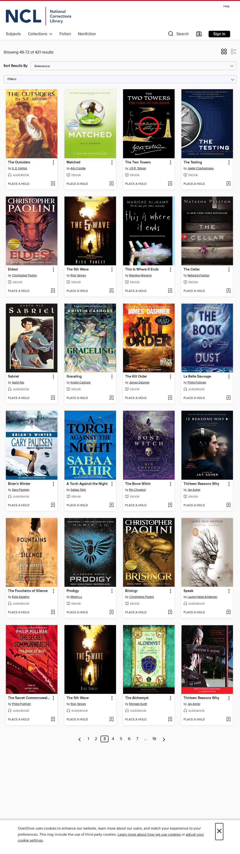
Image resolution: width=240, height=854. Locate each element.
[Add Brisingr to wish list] (170, 613)
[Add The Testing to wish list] (228, 184)
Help (226, 6)
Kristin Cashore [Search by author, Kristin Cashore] (80, 382)
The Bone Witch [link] (138, 484)
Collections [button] (40, 34)
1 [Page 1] (88, 739)
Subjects (13, 34)
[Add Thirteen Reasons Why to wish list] (228, 505)
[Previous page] (79, 739)
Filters (12, 79)
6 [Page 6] (129, 739)
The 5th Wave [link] (78, 269)
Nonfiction (87, 34)
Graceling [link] (74, 377)
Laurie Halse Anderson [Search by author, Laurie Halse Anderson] (202, 597)
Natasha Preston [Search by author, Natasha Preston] (198, 275)
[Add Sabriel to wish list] (53, 398)
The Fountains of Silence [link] (28, 591)
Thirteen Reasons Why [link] (201, 484)
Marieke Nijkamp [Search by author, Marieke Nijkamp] (140, 275)
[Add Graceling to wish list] (111, 398)
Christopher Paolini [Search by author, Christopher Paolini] (24, 275)
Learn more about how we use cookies (149, 834)
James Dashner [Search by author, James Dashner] (139, 382)
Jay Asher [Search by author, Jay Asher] (194, 490)
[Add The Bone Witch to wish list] (170, 505)
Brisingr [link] (131, 591)
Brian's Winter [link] (19, 484)
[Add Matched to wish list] (111, 184)
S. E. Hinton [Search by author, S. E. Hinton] (19, 168)
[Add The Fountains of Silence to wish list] (53, 613)
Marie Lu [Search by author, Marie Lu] (76, 597)
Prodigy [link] (73, 591)
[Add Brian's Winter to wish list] (53, 505)
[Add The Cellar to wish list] (228, 291)
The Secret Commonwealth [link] (29, 698)
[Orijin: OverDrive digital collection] (38, 16)
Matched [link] (73, 162)
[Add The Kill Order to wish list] (170, 398)
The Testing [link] (193, 162)
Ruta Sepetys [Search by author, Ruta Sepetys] (20, 597)
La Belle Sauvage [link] (197, 377)
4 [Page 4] (113, 739)
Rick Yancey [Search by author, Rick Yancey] (78, 275)
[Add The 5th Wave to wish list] (111, 291)
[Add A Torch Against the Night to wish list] (111, 505)
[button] (178, 34)
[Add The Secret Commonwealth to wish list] (53, 720)
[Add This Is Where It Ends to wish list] (170, 291)
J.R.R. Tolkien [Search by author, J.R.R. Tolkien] (137, 168)
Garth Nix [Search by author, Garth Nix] (18, 382)
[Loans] (199, 34)
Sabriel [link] (13, 377)
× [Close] (219, 832)
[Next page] (164, 739)
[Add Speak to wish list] (228, 613)
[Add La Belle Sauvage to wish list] (228, 398)
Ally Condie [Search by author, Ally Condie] (78, 168)
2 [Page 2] (96, 739)
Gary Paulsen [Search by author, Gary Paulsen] (20, 490)
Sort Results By (16, 66)
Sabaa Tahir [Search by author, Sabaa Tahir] (78, 490)
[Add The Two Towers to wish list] (170, 184)
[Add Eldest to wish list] (53, 291)
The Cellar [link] (192, 269)
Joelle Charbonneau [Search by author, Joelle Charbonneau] (201, 168)
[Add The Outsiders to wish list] (53, 184)
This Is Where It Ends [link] (142, 269)
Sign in (219, 34)
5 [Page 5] (121, 739)
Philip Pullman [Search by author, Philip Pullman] (197, 382)
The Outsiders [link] (19, 162)
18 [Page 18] (154, 739)
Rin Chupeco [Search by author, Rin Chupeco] (137, 490)
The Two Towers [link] (138, 162)
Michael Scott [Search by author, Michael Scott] (138, 704)
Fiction (65, 34)
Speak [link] (188, 591)
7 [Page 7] (137, 739)
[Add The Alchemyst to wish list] (170, 720)
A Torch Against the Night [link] (87, 484)
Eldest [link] (13, 269)
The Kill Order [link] (136, 377)
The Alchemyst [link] (137, 698)
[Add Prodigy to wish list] (111, 613)
